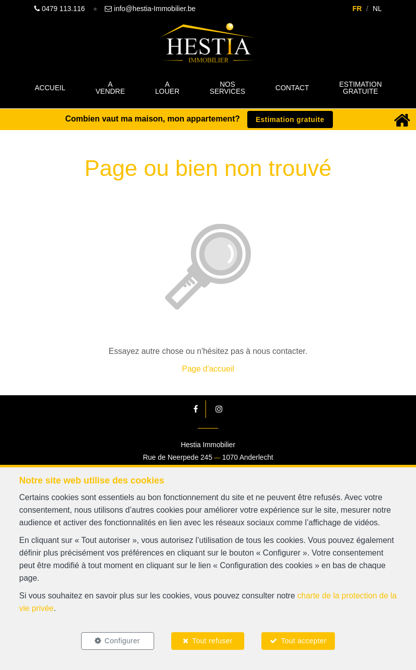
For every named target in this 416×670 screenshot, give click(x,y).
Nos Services (227, 87)
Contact (292, 88)
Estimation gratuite (360, 87)
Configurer (122, 641)
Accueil (50, 88)
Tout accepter (304, 641)
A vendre (110, 87)
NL (377, 9)
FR (357, 9)
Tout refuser (212, 641)
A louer (167, 87)
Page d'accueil (208, 368)
